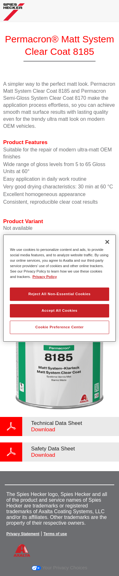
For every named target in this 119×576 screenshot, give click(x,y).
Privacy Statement (22, 534)
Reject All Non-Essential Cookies (59, 294)
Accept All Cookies (59, 310)
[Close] (107, 242)
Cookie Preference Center (59, 327)
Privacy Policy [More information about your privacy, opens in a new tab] (44, 277)
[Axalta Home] (14, 14)
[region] (59, 288)
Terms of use (55, 534)
